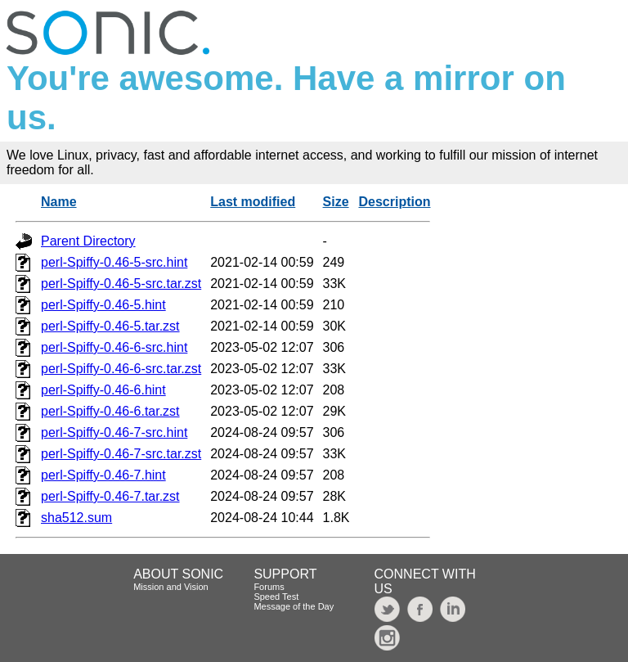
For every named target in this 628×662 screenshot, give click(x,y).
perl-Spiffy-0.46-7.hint (103, 475)
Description (394, 202)
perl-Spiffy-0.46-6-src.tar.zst (121, 369)
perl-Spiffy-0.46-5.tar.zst (110, 326)
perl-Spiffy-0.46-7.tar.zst (110, 496)
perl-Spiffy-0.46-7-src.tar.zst (121, 454)
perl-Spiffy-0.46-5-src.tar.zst (121, 283)
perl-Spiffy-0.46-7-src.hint (114, 432)
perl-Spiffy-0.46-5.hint (103, 305)
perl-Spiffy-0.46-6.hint (103, 390)
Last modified (252, 202)
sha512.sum (76, 518)
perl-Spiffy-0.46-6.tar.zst (110, 411)
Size (336, 202)
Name (59, 202)
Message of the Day (293, 606)
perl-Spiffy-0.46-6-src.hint (114, 347)
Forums (268, 587)
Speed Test (275, 596)
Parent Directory (88, 241)
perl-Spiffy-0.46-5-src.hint (114, 262)
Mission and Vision (171, 587)
